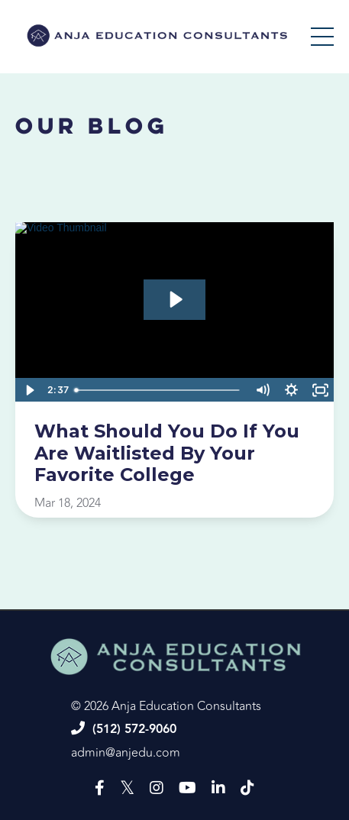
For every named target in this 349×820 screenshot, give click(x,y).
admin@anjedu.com (125, 753)
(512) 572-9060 (134, 729)
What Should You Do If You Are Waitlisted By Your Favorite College (166, 453)
